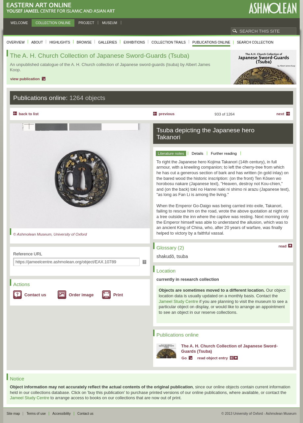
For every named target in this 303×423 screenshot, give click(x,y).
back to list (29, 114)
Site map (13, 413)
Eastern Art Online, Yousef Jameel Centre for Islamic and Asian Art (62, 8)
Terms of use (36, 413)
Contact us (35, 294)
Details (197, 153)
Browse (84, 42)
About (37, 42)
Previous (167, 114)
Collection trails (169, 42)
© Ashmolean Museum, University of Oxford (50, 234)
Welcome (19, 23)
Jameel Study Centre (178, 301)
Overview (16, 42)
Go (184, 358)
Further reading (224, 153)
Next (280, 114)
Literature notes (171, 153)
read (283, 246)
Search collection (255, 42)
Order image (81, 294)
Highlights (59, 42)
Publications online (211, 42)
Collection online (53, 23)
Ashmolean (272, 8)
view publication (25, 79)
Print (118, 294)
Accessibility (61, 413)
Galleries (107, 42)
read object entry (212, 358)
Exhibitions (134, 42)
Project (86, 23)
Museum (109, 23)
